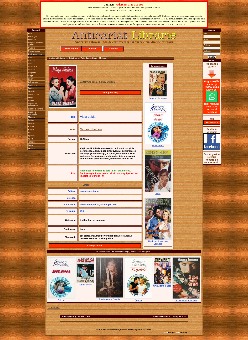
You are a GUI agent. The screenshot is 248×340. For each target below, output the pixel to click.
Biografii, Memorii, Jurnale (35, 44)
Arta (30, 33)
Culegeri (31, 60)
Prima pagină (71, 48)
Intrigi (30, 97)
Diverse (31, 70)
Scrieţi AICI (212, 122)
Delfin (30, 63)
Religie (31, 129)
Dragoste (32, 73)
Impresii (92, 48)
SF (29, 133)
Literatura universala (32, 113)
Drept (30, 76)
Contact (113, 48)
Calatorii (31, 48)
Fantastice (32, 88)
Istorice (31, 101)
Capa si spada (34, 51)
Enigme (31, 79)
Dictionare (32, 66)
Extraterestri (33, 82)
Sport (30, 139)
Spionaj (31, 136)
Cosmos (31, 57)
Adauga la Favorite (161, 316)
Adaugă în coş (110, 92)
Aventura (32, 40)
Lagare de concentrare (33, 105)
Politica (31, 120)
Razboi (31, 126)
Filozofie (31, 91)
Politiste (31, 123)
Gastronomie (33, 94)
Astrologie (32, 36)
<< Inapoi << (54, 307)
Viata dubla (88, 116)
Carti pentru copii (35, 54)
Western (31, 148)
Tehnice (31, 142)
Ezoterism (32, 85)
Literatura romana (35, 109)
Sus (88, 316)
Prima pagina (68, 316)
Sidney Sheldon (91, 129)
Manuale (31, 117)
